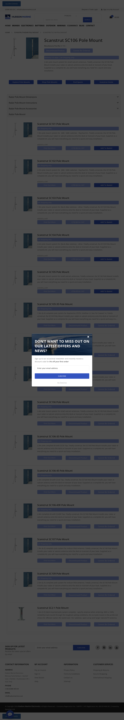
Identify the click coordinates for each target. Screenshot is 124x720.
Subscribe (62, 376)
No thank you (62, 382)
